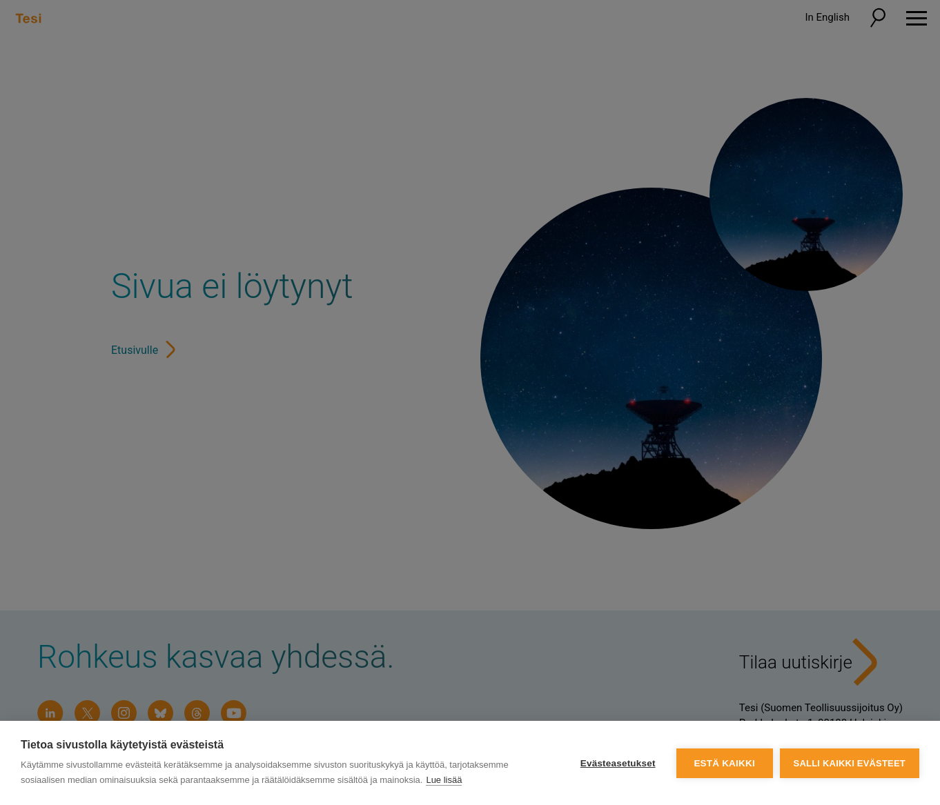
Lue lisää (444, 780)
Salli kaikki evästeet (849, 763)
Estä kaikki (724, 763)
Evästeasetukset (618, 763)
